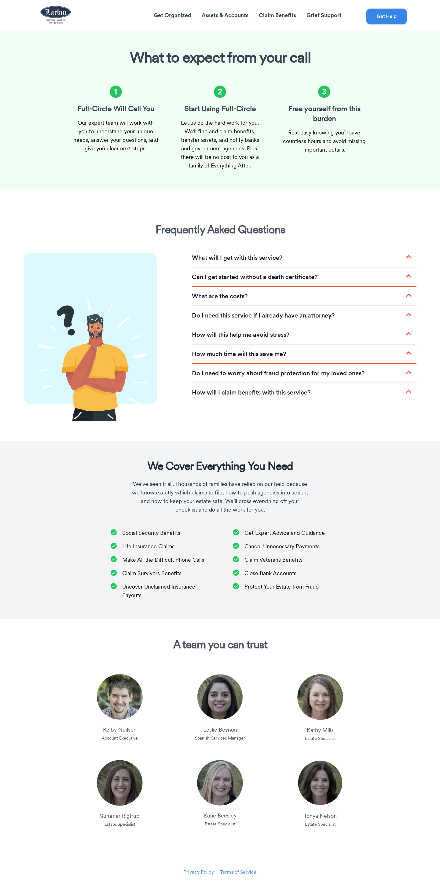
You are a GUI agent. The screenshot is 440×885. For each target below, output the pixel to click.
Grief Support (324, 15)
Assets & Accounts (226, 15)
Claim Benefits (278, 15)
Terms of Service (238, 872)
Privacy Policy (198, 872)
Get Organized (173, 15)
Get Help (386, 16)
